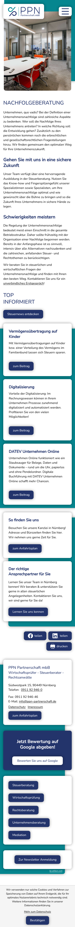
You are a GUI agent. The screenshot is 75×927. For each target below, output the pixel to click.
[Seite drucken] (59, 646)
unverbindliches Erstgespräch (23, 283)
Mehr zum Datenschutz (37, 911)
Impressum (35, 707)
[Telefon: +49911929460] (31, 690)
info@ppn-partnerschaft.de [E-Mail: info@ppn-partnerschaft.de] (37, 702)
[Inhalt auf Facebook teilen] (35, 636)
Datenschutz (17, 707)
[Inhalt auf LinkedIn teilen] (60, 636)
